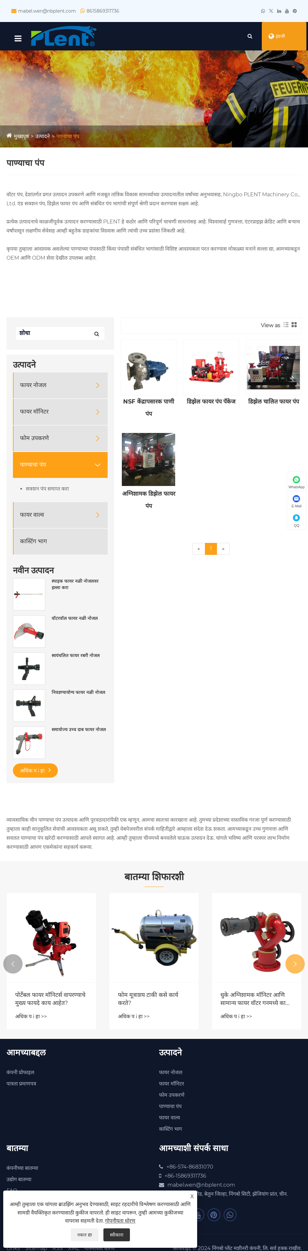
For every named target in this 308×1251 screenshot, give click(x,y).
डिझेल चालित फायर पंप (273, 402)
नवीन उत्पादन (33, 571)
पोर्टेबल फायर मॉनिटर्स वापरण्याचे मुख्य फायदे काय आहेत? (50, 999)
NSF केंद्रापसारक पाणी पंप (148, 408)
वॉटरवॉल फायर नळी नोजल (75, 619)
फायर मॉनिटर (34, 412)
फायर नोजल (33, 385)
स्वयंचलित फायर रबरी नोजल (76, 656)
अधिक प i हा (35, 770)
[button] (13, 964)
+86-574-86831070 (189, 1167)
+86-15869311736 (185, 1176)
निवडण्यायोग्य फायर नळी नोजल (78, 693)
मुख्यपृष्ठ (21, 137)
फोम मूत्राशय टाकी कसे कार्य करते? (148, 999)
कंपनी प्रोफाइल (20, 1073)
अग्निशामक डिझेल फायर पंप (148, 500)
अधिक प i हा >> (31, 1017)
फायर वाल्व (32, 515)
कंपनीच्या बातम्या (22, 1169)
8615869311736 (103, 11)
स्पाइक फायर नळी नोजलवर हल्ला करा (75, 585)
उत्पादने (43, 137)
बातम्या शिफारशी (154, 877)
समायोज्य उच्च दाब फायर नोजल (79, 730)
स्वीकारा (116, 1235)
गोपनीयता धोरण (120, 1221)
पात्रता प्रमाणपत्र (21, 1084)
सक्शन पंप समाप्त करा (47, 489)
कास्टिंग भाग (33, 541)
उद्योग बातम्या (18, 1180)
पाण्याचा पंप (68, 137)
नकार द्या (84, 1235)
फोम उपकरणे (34, 438)
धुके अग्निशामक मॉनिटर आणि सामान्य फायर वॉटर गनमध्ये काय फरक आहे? (254, 1000)
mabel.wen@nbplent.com (47, 11)
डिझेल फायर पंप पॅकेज (211, 402)
